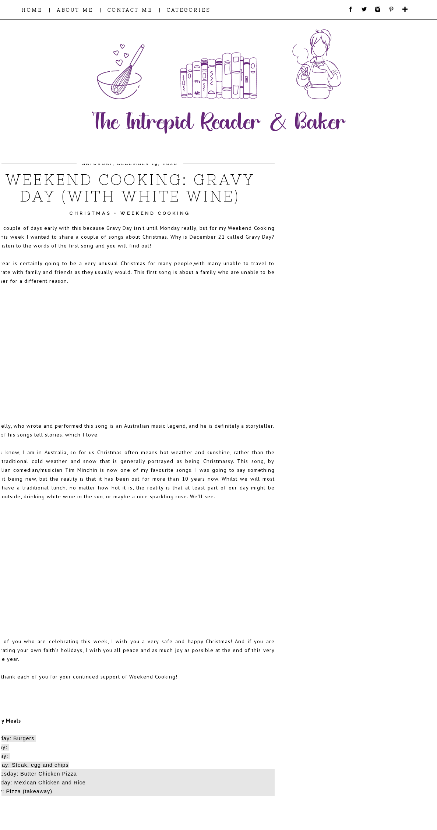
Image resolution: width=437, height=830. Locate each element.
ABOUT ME (75, 10)
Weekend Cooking (155, 213)
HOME (31, 10)
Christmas (90, 213)
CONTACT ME (130, 10)
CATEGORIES (189, 10)
